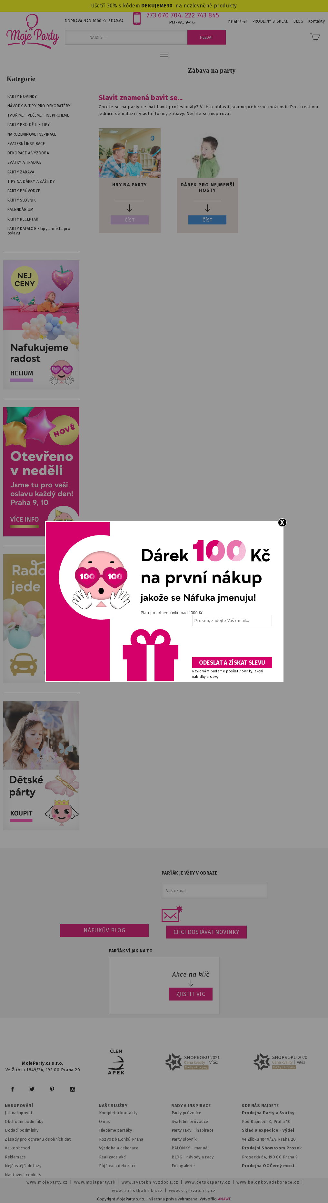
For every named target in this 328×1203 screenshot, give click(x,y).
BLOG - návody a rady (193, 1157)
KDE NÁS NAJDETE (260, 1105)
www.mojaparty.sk (95, 1182)
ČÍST (130, 220)
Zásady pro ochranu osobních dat (38, 1139)
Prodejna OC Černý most (268, 1165)
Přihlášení (237, 22)
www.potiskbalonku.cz (137, 1190)
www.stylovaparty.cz (192, 1190)
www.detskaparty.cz (208, 1182)
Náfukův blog (104, 930)
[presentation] (232, 644)
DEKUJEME (153, 6)
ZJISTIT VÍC (190, 994)
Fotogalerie (183, 1165)
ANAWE (224, 1199)
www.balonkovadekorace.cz (267, 1182)
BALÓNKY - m (185, 1148)
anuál (203, 1148)
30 (170, 6)
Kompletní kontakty (118, 1112)
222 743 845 (202, 15)
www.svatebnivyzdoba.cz (150, 1182)
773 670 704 (164, 15)
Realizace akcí (113, 1157)
